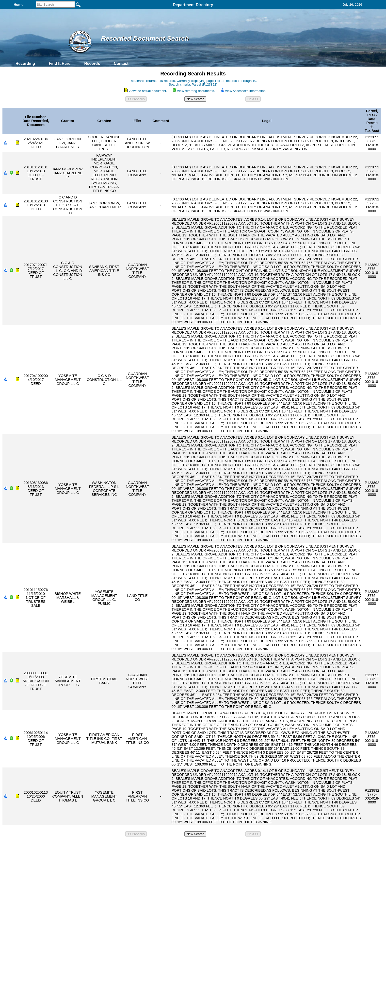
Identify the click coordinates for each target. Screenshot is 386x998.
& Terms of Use (209, 845)
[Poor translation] (18, 927)
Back (126, 845)
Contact (121, 63)
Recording (25, 63)
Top (111, 845)
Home (145, 845)
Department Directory (193, 5)
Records (92, 63)
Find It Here (59, 63)
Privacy (191, 845)
